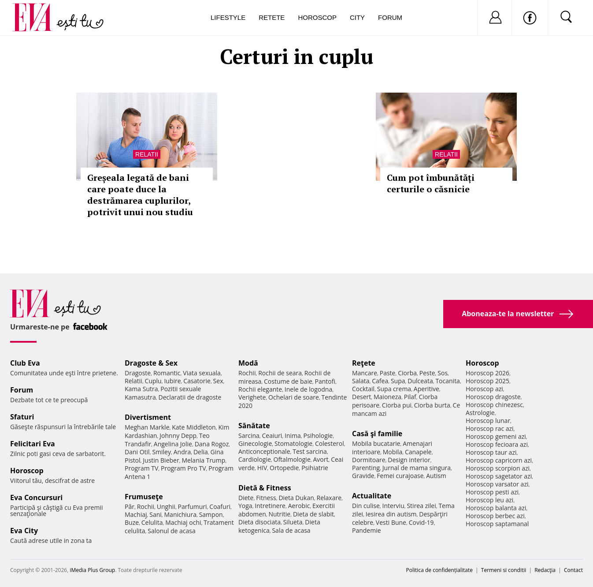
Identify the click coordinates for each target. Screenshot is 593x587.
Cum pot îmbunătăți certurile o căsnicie (430, 183)
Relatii (146, 154)
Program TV (141, 468)
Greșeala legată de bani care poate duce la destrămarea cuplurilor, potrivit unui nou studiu (140, 195)
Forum (390, 17)
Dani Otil (137, 452)
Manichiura (180, 514)
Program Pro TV (183, 468)
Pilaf (410, 397)
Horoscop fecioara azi (497, 444)
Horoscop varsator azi (497, 484)
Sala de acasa (291, 530)
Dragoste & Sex (151, 363)
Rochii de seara (280, 373)
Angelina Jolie (173, 444)
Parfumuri (192, 506)
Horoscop (317, 17)
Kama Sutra (141, 389)
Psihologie (318, 435)
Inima (293, 435)
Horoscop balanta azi (496, 508)
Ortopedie (284, 468)
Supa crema (394, 389)
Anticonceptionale (264, 451)
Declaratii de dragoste (190, 397)
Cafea (380, 381)
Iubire (172, 381)
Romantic (167, 373)
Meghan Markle (147, 427)
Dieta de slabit (313, 514)
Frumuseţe (144, 496)
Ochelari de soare (293, 397)
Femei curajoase (400, 475)
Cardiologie (254, 459)
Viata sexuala (202, 373)
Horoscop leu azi (489, 500)
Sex (218, 381)
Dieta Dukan (296, 498)
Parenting (366, 468)
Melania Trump (203, 460)
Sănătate (254, 425)
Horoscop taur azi (491, 452)
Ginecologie (255, 443)
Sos (442, 373)
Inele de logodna (308, 389)
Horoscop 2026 (487, 373)
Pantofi (325, 381)
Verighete (252, 397)
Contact (573, 570)
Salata (361, 381)
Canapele (418, 452)
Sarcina (248, 435)
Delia (200, 452)
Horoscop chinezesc (494, 404)
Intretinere (270, 505)
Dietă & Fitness (264, 488)
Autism (436, 475)
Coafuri (219, 506)
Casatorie (197, 381)
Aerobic (299, 505)
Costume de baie (288, 381)
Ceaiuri (272, 435)
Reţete (363, 363)
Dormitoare (368, 460)
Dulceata (420, 381)
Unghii (166, 506)
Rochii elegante (260, 389)
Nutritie (279, 514)
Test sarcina (310, 451)
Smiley (161, 452)
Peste (427, 373)
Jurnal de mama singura (416, 468)
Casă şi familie (377, 433)
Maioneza (387, 397)
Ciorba (407, 373)
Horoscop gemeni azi (496, 436)
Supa (398, 381)
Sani (155, 514)
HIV (262, 468)
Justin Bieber (161, 460)
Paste (388, 373)
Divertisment (148, 417)
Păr (129, 506)
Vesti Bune (391, 522)
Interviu (393, 505)
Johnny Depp (177, 435)
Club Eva (25, 363)
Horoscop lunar (488, 420)
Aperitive (426, 389)
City (357, 17)
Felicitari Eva (32, 444)
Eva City (24, 530)
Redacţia (545, 570)
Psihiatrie (314, 468)
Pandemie (366, 530)
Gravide (363, 475)
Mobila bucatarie (376, 443)
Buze (132, 522)
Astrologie (480, 412)
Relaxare (329, 498)
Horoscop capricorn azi (499, 460)
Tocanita (447, 381)
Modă (248, 363)
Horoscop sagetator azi (499, 476)
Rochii (145, 506)
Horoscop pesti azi (492, 492)
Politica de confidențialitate (439, 570)
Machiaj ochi (183, 522)
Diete (245, 498)
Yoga (245, 505)
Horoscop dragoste (493, 397)
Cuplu (153, 381)
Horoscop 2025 (487, 381)
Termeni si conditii (503, 570)
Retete (272, 17)
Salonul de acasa (172, 531)
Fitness (266, 498)
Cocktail (363, 389)
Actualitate (371, 496)
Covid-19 (421, 522)
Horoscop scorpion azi (498, 468)
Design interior (409, 460)
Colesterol (329, 443)
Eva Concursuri (36, 497)
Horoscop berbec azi (495, 516)
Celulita (152, 522)
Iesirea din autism (391, 514)
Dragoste (138, 373)
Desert (361, 397)
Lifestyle (228, 17)
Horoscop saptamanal (497, 524)
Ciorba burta (432, 405)
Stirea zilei (421, 505)
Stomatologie (293, 443)
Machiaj (136, 514)
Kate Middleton (194, 427)
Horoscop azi (484, 389)
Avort (320, 459)
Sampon (211, 514)
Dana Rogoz (212, 444)
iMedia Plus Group (92, 570)
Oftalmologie (292, 459)
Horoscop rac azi (490, 428)
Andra (182, 452)
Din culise (366, 505)
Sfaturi (22, 417)
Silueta (293, 522)
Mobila (392, 452)
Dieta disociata (259, 522)
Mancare (364, 373)
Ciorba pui (396, 405)
